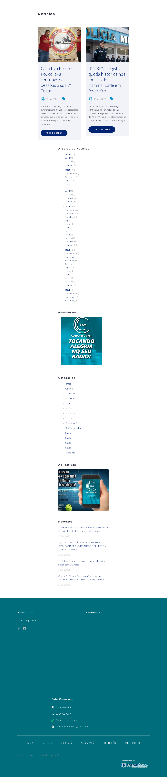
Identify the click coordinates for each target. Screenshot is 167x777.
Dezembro (70, 173)
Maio (67, 187)
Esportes (69, 398)
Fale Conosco (132, 743)
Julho (67, 184)
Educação (70, 393)
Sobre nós (66, 743)
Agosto (68, 180)
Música (68, 408)
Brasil (68, 383)
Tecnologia (70, 452)
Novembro (70, 213)
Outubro (69, 216)
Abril (67, 158)
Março (68, 161)
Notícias (47, 743)
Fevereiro (70, 198)
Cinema (69, 388)
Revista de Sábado (74, 428)
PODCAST (70, 413)
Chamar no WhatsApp (67, 720)
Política (68, 418)
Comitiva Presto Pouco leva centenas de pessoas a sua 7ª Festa (56, 79)
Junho (68, 227)
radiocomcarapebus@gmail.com (72, 726)
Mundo (68, 403)
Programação (71, 423)
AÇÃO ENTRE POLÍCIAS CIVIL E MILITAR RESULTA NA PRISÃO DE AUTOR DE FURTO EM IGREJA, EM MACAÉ (82, 546)
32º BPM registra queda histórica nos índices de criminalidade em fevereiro (106, 79)
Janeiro (69, 165)
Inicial (30, 743)
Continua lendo (54, 132)
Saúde (68, 432)
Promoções (110, 743)
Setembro (70, 177)
